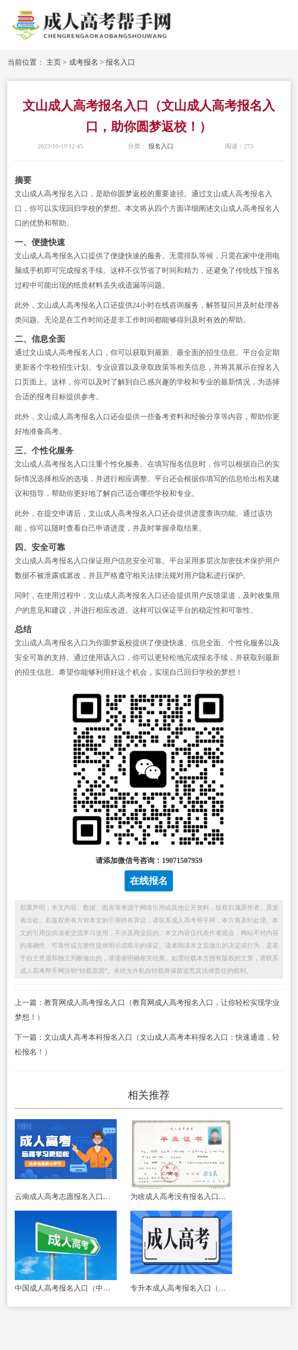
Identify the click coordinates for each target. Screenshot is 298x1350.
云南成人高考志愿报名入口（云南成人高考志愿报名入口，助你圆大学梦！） (66, 1197)
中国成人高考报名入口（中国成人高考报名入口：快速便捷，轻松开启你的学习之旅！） (66, 1288)
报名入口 (120, 62)
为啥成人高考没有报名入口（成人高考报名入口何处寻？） (181, 1197)
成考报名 (83, 62)
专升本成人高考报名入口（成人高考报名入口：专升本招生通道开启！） (181, 1288)
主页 (53, 62)
